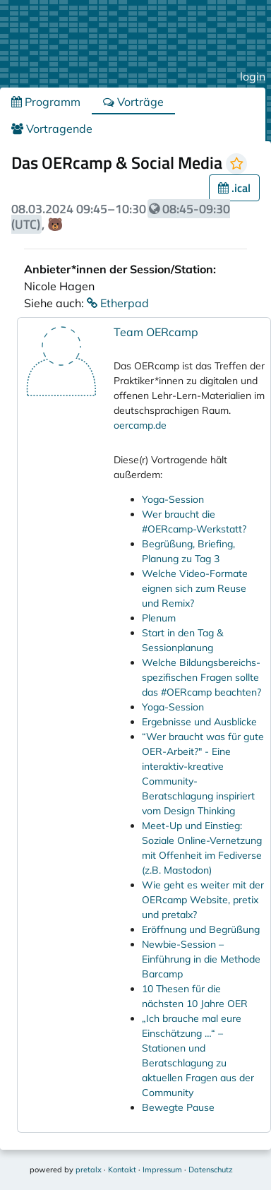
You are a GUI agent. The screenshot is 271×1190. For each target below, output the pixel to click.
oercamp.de (140, 425)
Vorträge (133, 102)
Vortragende (51, 128)
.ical (234, 187)
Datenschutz (210, 1169)
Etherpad (118, 303)
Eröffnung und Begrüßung (201, 929)
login (252, 76)
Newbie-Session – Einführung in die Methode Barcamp (201, 959)
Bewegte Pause (178, 1107)
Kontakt (122, 1169)
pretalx (89, 1169)
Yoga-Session (173, 499)
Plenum (159, 618)
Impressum (162, 1169)
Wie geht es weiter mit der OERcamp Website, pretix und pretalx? (203, 900)
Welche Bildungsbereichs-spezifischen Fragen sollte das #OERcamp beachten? (201, 677)
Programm (45, 102)
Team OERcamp (156, 332)
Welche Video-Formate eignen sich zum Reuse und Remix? (195, 588)
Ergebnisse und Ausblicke (199, 721)
